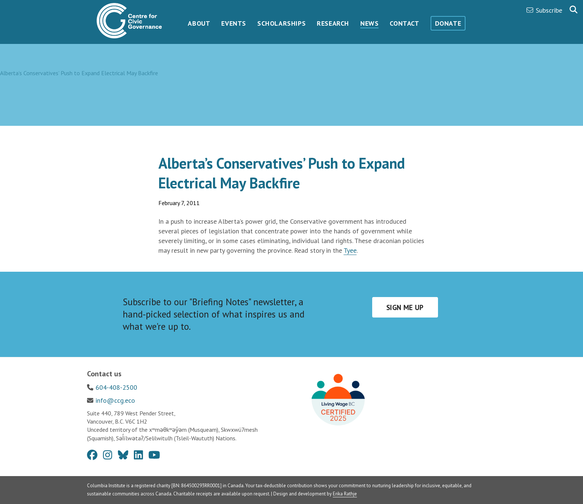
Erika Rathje (345, 494)
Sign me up (405, 307)
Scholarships (281, 23)
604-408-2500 (116, 387)
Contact (404, 23)
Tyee (350, 250)
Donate (448, 23)
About (199, 23)
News (369, 23)
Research (333, 23)
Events (233, 23)
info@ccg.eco (115, 400)
